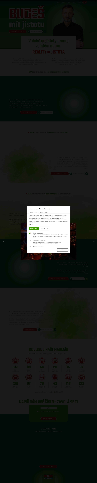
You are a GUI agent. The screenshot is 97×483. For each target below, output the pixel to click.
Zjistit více (31, 236)
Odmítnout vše (44, 240)
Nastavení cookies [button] (33, 224)
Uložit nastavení (63, 261)
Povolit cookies (34, 240)
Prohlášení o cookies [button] (44, 224)
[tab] (34, 224)
